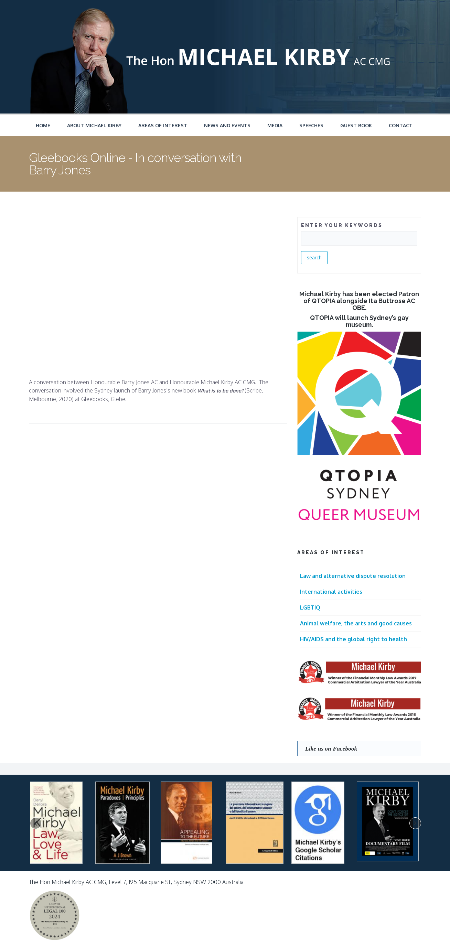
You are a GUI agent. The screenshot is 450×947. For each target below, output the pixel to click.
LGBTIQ (310, 607)
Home (43, 125)
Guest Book (356, 125)
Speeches (311, 125)
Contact (400, 125)
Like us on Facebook (331, 748)
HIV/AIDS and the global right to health (353, 639)
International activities (331, 591)
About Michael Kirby (94, 125)
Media (274, 125)
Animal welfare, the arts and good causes (356, 623)
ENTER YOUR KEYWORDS (342, 225)
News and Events (227, 125)
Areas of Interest (162, 125)
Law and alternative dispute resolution (353, 575)
